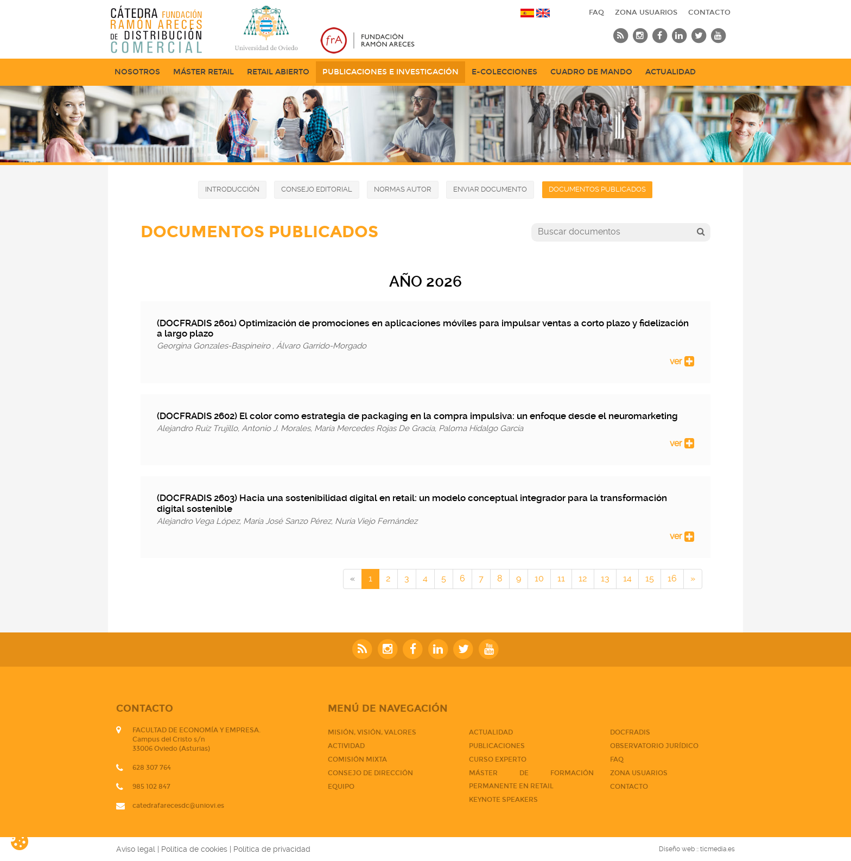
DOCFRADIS (630, 732)
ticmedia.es (717, 849)
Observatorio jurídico (654, 746)
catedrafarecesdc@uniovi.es (178, 805)
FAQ (596, 12)
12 (583, 578)
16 (672, 578)
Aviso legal (135, 849)
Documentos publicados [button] (597, 189)
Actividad (346, 746)
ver (682, 361)
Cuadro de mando (591, 72)
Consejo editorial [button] (316, 189)
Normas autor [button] (402, 189)
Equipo (341, 786)
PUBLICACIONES (497, 746)
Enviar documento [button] (490, 189)
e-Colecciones (504, 72)
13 (605, 578)
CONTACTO (709, 12)
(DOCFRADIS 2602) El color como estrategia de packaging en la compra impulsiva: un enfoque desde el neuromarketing (417, 415)
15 (649, 578)
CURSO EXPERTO (497, 759)
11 (561, 578)
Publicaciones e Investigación (390, 72)
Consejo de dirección (370, 773)
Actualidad (670, 72)
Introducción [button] (232, 189)
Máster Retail (203, 72)
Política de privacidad (271, 849)
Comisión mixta (357, 759)
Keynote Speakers (503, 799)
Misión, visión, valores (372, 732)
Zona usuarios (646, 12)
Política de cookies (194, 849)
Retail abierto (278, 72)
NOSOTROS (137, 72)
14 (627, 578)
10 (539, 578)
